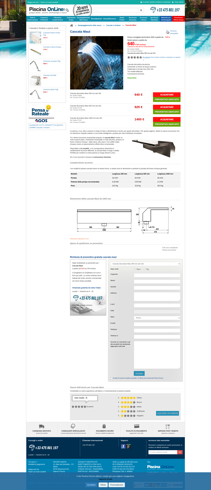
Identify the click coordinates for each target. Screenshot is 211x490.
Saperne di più (105, 479)
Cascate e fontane (113, 25)
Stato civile (114, 269)
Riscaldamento (96, 19)
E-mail (112, 323)
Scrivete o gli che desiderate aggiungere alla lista (120, 344)
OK (180, 452)
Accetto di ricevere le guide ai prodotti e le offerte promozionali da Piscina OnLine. (138, 378)
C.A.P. (112, 304)
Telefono (113, 329)
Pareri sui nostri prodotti (49, 2)
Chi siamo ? (32, 462)
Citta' (112, 310)
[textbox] (157, 305)
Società (113, 287)
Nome (112, 280)
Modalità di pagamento (36, 464)
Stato (112, 317)
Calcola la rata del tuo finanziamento (140, 47)
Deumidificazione (109, 19)
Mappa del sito (33, 2)
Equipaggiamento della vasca (89, 25)
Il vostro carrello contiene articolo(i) (155, 2)
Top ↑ (149, 462)
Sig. (147, 269)
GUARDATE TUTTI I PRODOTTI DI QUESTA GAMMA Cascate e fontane (46, 126)
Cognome (114, 274)
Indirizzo (113, 293)
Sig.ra (138, 269)
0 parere (146, 57)
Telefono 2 (114, 335)
